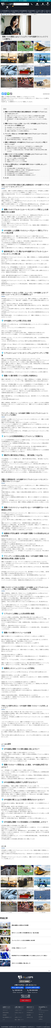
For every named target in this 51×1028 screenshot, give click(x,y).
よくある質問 (8, 166)
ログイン (41, 0)
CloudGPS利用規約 (4, 1026)
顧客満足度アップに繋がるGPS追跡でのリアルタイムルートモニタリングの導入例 (27, 120)
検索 (28, 4)
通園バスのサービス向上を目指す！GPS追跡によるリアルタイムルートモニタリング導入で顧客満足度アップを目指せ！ (26, 155)
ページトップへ (49, 971)
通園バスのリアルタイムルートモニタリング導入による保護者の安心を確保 (26, 115)
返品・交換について (19, 1019)
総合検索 (29, 1015)
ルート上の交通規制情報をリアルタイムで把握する (19, 137)
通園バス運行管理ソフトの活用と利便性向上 (18, 131)
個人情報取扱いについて (7, 1018)
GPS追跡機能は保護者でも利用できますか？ (18, 171)
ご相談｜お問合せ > (25, 1000)
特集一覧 (41, 1014)
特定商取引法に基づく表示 (14, 1026)
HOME (3, 14)
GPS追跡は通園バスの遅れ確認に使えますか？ (18, 168)
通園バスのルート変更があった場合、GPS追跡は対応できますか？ (23, 170)
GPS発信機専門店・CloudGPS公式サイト (9, 0)
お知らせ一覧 (30, 1017)
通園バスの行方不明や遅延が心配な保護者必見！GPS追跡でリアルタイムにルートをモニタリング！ (26, 112)
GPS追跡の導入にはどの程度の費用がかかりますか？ (20, 173)
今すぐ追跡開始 (23, 0)
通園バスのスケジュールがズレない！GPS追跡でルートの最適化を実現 (25, 146)
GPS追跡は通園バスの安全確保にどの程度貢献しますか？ (21, 175)
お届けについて (18, 1017)
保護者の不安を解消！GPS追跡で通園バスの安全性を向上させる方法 (24, 148)
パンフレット (42, 1012)
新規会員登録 (6, 1012)
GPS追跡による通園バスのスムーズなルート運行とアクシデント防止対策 (25, 117)
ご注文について (18, 1010)
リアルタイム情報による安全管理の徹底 (17, 158)
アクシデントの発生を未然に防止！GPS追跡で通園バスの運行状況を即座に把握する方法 (27, 150)
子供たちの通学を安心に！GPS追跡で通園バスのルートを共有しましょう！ (26, 164)
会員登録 (48, 0)
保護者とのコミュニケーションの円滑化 (17, 161)
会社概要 (41, 1016)
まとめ (7, 178)
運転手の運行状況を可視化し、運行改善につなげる (19, 139)
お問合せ (41, 1019)
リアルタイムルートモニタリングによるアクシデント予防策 (22, 129)
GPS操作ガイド (30, 1012)
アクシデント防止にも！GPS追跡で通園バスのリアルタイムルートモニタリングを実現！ (26, 134)
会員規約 (5, 1015)
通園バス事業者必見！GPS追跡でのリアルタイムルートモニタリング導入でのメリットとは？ (26, 143)
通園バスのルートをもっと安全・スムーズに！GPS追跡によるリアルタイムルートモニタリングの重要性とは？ (26, 124)
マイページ (5, 1010)
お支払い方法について (19, 1014)
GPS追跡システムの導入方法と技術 (16, 127)
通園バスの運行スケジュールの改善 (16, 159)
